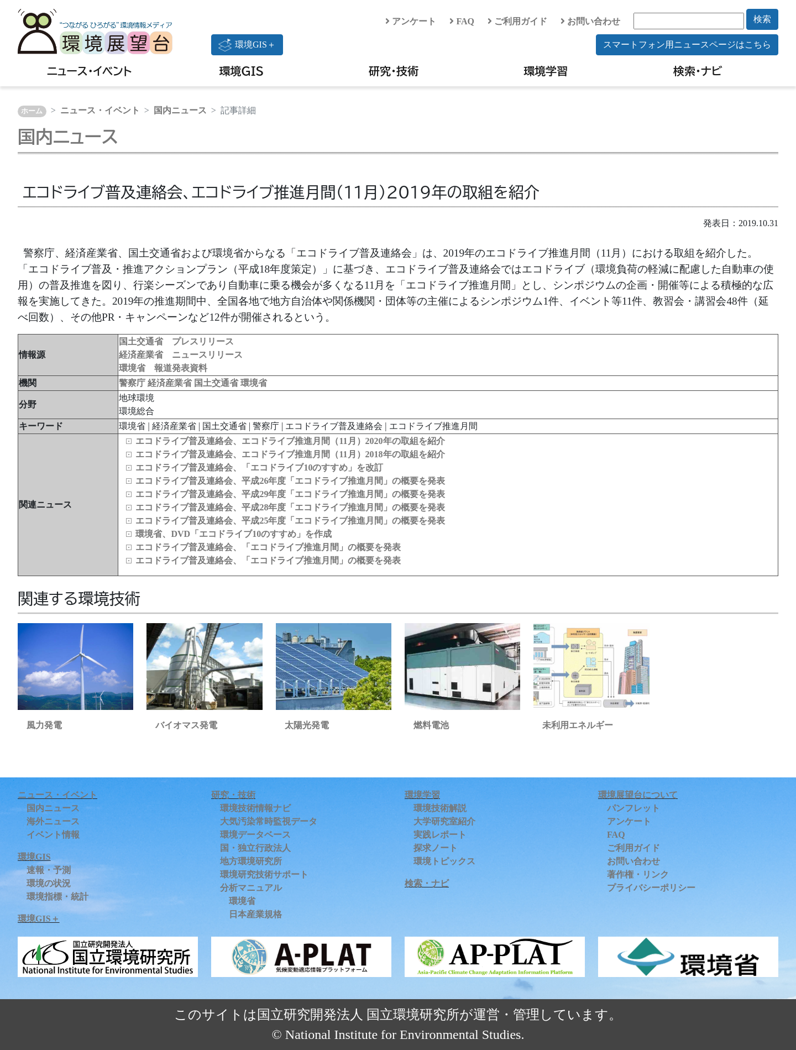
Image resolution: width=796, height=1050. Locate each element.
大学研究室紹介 (444, 821)
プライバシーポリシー (651, 887)
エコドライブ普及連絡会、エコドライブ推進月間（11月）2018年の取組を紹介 (289, 454)
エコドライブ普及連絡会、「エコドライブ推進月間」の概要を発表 (268, 547)
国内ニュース (180, 110)
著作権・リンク (638, 874)
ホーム (32, 111)
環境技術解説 (440, 808)
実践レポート (440, 834)
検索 (762, 19)
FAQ (461, 21)
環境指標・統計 (57, 896)
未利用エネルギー (577, 725)
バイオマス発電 (186, 725)
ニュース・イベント (89, 70)
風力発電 (44, 725)
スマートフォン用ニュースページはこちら (687, 44)
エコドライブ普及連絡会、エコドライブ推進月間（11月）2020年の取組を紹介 (289, 441)
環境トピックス (444, 861)
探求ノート (435, 848)
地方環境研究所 (251, 861)
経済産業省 (171, 383)
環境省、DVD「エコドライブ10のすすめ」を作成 (233, 534)
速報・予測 (49, 870)
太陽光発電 (307, 725)
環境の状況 (49, 883)
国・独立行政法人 (255, 848)
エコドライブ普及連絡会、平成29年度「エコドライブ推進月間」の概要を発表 (290, 494)
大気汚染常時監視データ (268, 821)
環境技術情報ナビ (255, 808)
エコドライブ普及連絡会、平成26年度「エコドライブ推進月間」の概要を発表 (290, 480)
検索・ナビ (697, 70)
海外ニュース (53, 821)
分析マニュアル (251, 887)
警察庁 (133, 383)
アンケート (410, 21)
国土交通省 (217, 383)
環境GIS (241, 70)
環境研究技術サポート (264, 874)
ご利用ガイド (517, 21)
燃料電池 (431, 725)
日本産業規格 (255, 914)
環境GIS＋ (247, 44)
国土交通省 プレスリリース (176, 341)
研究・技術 (393, 70)
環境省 (253, 383)
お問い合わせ (590, 21)
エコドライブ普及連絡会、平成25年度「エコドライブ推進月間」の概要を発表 (290, 520)
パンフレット (633, 808)
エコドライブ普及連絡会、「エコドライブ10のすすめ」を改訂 (259, 467)
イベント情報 (53, 834)
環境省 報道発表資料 (163, 368)
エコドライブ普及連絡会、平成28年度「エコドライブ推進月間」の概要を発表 (290, 507)
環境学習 (545, 70)
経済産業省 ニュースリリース (181, 354)
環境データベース (255, 834)
